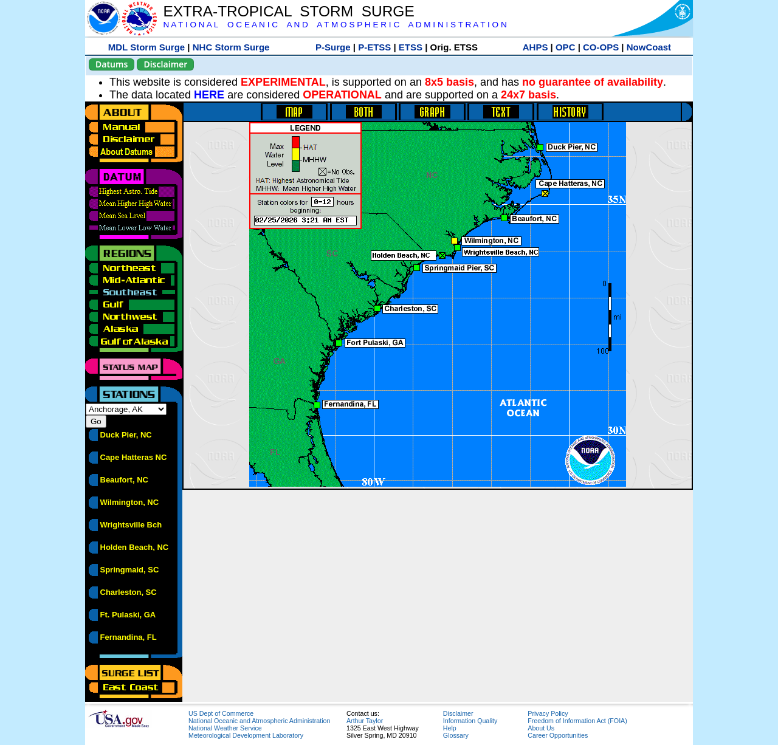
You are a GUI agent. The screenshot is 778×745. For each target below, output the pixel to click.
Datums (111, 64)
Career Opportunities (558, 735)
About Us (541, 728)
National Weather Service (225, 728)
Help (449, 728)
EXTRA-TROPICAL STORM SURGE (288, 11)
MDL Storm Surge (146, 47)
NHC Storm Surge (231, 47)
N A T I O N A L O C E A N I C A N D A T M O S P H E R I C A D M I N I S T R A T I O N (334, 24)
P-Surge (333, 47)
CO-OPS (601, 47)
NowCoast (649, 47)
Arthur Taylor (364, 720)
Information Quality (470, 720)
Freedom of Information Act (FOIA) (577, 720)
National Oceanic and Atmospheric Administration (259, 720)
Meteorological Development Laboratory (245, 735)
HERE (209, 95)
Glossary (456, 735)
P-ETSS (374, 47)
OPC (566, 47)
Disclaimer (165, 64)
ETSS (410, 47)
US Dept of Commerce (220, 713)
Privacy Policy (548, 713)
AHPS (535, 47)
